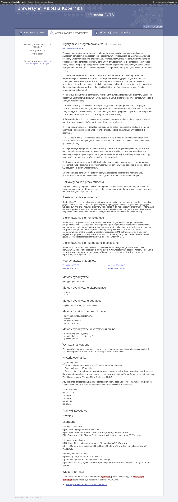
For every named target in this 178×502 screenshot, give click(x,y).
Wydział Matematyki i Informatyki (38, 62)
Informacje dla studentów (115, 32)
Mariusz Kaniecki (70, 268)
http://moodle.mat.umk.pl (74, 48)
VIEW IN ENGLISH (153, 27)
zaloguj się (173, 2)
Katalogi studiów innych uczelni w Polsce (146, 6)
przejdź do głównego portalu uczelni (29, 13)
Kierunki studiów (34, 32)
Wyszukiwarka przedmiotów (71, 33)
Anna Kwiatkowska (117, 268)
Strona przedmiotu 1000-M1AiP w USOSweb (86, 484)
